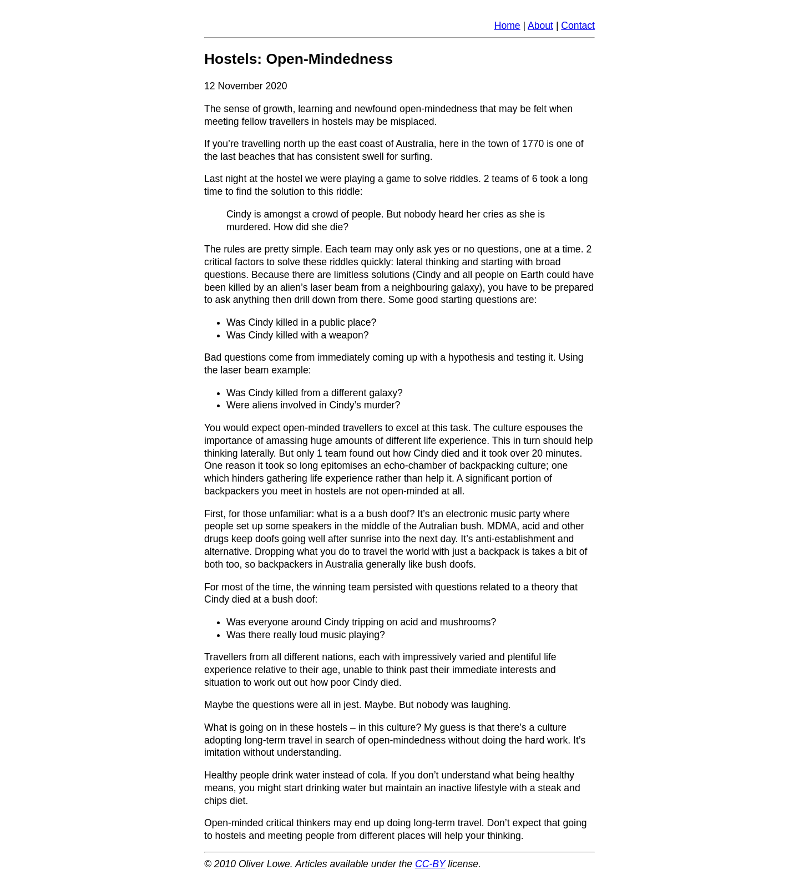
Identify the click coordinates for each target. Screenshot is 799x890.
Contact (578, 25)
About (540, 25)
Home (507, 25)
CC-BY (430, 863)
